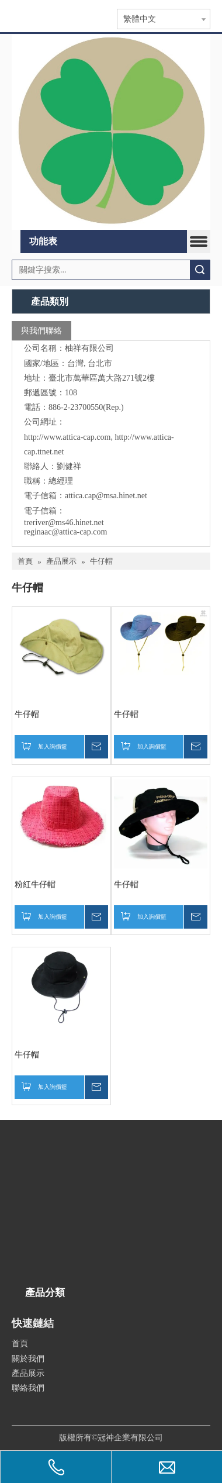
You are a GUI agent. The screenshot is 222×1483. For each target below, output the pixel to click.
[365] (111, 132)
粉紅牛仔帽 (35, 884)
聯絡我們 (28, 1388)
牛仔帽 (27, 714)
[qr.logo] (28, 1409)
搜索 (200, 270)
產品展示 (28, 1373)
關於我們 (28, 1358)
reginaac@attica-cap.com (65, 531)
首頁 (20, 1343)
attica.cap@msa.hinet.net (106, 495)
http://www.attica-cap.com (67, 437)
